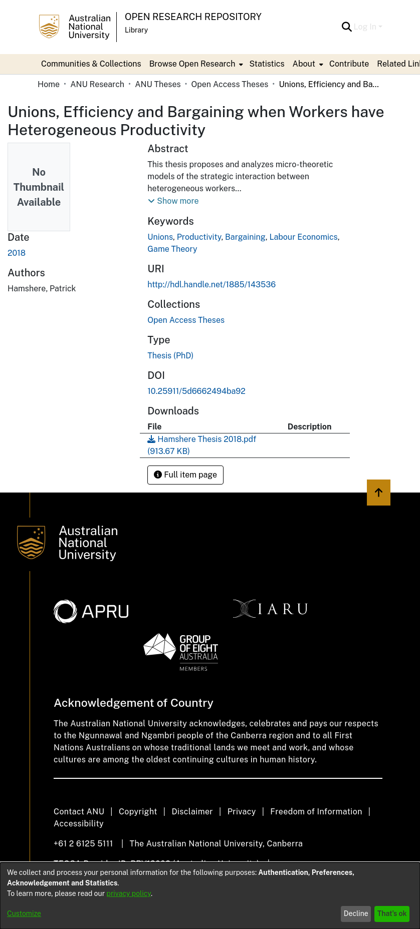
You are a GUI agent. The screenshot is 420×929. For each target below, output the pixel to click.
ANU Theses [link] (157, 84)
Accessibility (79, 823)
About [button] (304, 64)
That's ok (392, 913)
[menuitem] (195, 64)
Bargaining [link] (245, 237)
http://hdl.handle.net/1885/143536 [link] (211, 284)
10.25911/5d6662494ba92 (196, 391)
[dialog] (210, 895)
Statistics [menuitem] (266, 64)
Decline (356, 913)
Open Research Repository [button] (193, 17)
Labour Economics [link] (303, 237)
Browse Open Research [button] (192, 64)
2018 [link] (17, 253)
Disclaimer (192, 811)
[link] (186, 320)
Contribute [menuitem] (349, 64)
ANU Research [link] (97, 84)
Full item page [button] (185, 475)
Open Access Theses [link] (230, 84)
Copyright (138, 811)
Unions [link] (160, 237)
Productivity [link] (199, 237)
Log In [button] (366, 27)
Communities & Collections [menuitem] (91, 64)
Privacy (242, 811)
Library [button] (136, 30)
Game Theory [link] (172, 249)
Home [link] (49, 84)
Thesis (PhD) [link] (170, 355)
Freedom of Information (316, 811)
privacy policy (129, 893)
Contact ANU (79, 811)
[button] (347, 27)
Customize (24, 913)
